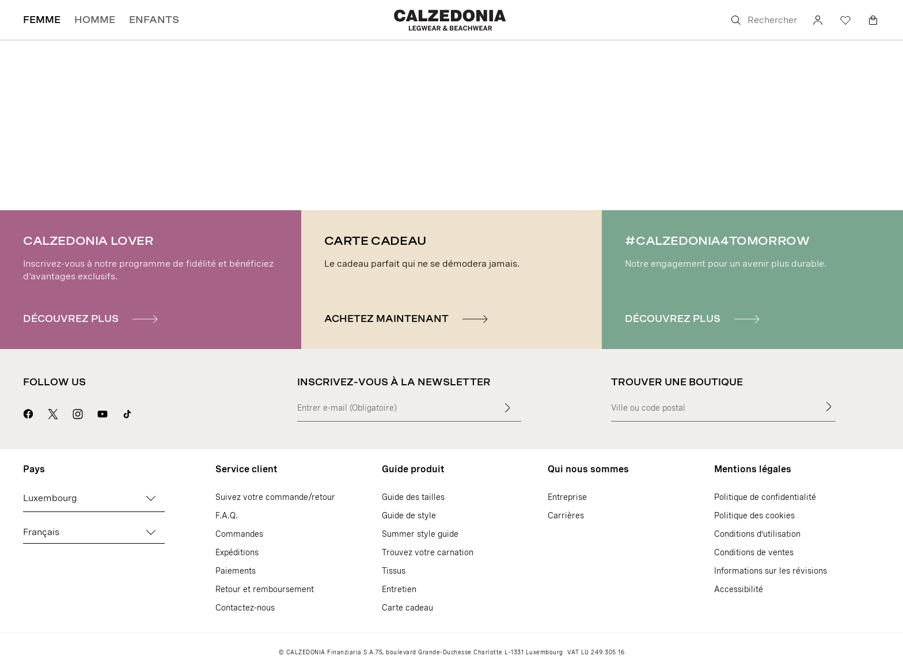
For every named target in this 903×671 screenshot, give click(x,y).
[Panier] (873, 20)
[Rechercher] (763, 20)
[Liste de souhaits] (845, 20)
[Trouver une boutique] (829, 407)
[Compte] (818, 20)
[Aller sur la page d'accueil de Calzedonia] (451, 20)
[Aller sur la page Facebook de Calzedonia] (28, 412)
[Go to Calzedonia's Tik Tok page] (127, 412)
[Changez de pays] (151, 498)
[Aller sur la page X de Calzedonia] (53, 412)
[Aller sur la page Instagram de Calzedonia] (78, 412)
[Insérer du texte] (507, 408)
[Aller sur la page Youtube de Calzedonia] (102, 412)
